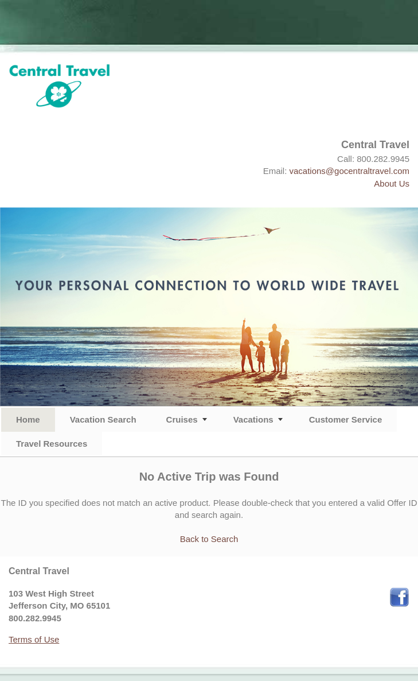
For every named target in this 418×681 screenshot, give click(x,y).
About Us (391, 183)
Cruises (182, 419)
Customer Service (345, 419)
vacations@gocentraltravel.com (350, 171)
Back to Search (209, 539)
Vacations (253, 419)
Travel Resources (51, 443)
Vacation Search (103, 419)
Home (28, 419)
